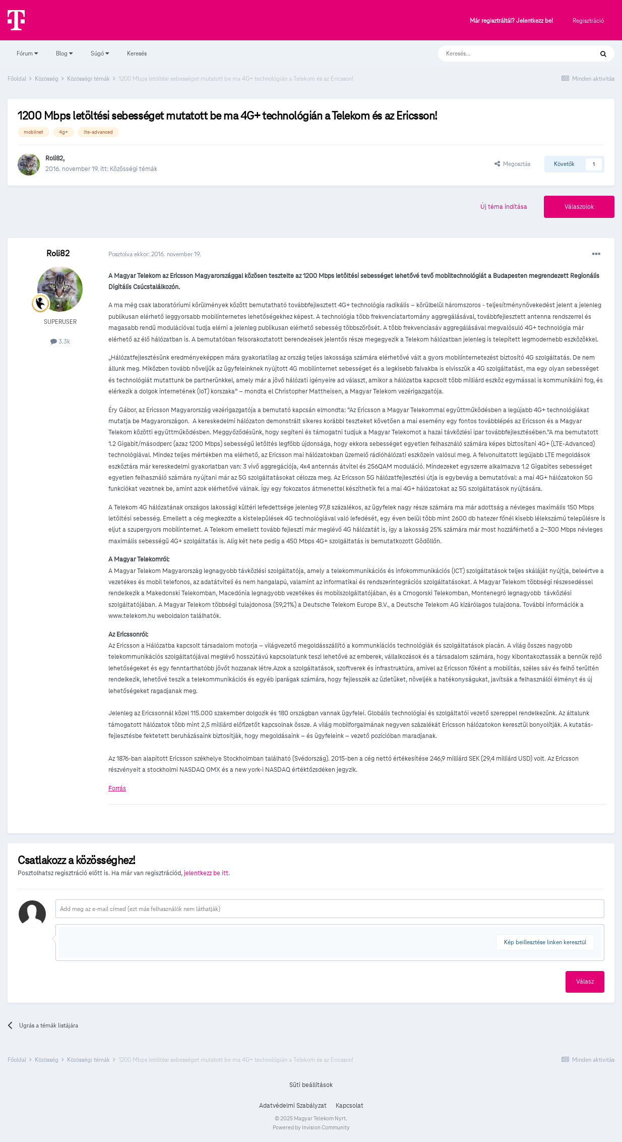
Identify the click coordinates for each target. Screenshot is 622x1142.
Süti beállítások (311, 1085)
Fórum (27, 53)
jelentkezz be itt (206, 873)
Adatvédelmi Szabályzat (293, 1106)
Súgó (100, 53)
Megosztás (512, 163)
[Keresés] (505, 53)
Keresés (137, 53)
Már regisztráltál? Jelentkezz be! (511, 21)
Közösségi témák (133, 169)
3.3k (60, 341)
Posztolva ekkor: (154, 254)
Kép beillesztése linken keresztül (545, 942)
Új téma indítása (503, 207)
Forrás (117, 788)
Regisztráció (588, 20)
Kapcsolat (349, 1106)
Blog (64, 53)
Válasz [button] (585, 982)
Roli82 (54, 158)
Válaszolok (579, 207)
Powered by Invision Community (311, 1127)
